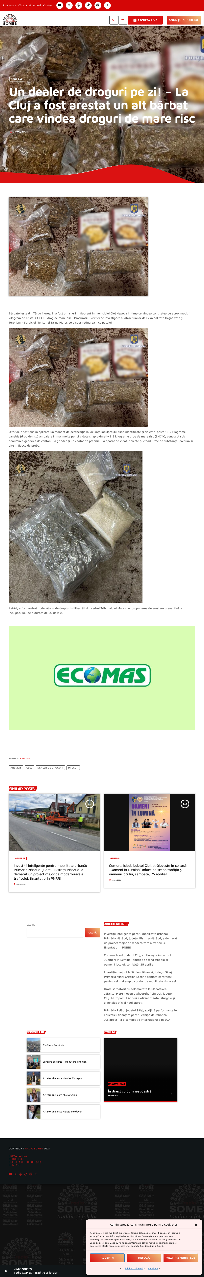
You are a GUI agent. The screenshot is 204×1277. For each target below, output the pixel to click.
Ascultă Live (145, 20)
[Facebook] (36, 1175)
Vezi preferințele (180, 1257)
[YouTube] (10, 1175)
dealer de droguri (50, 767)
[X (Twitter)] (15, 1175)
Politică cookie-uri (134, 1268)
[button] (196, 1225)
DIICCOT (73, 767)
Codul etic (153, 1268)
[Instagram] (31, 1175)
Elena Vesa (25, 758)
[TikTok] (25, 1175)
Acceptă (107, 1257)
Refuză (144, 1257)
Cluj (29, 767)
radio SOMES (34, 1148)
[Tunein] (20, 1175)
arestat (16, 767)
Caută (31, 924)
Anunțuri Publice (184, 20)
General (17, 79)
